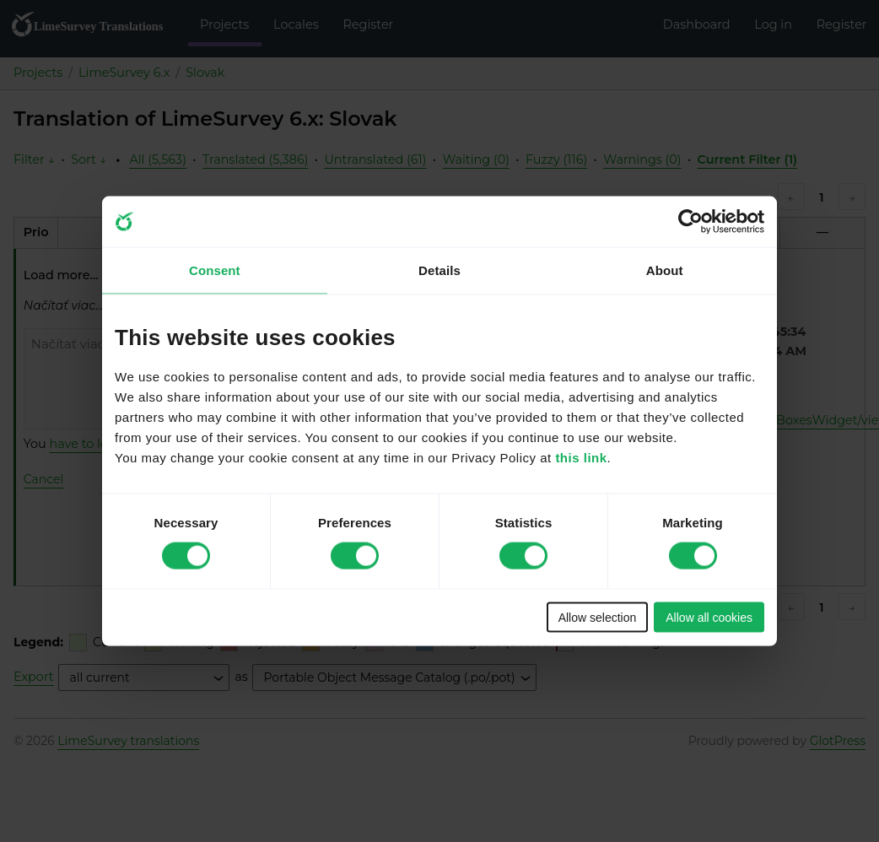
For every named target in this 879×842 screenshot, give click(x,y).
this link (581, 457)
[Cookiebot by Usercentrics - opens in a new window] (690, 222)
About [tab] (664, 270)
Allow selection (597, 616)
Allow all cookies (709, 616)
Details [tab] (439, 270)
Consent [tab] (214, 270)
